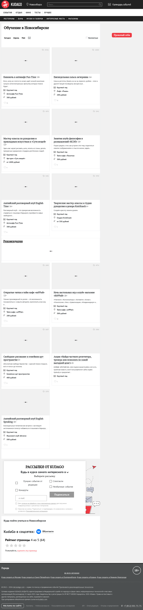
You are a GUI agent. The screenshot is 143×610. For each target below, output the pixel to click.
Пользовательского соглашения (36, 511)
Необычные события (63, 486)
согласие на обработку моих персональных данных (39, 503)
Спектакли (58, 481)
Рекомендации (13, 241)
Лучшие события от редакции (32, 483)
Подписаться (61, 494)
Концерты (23, 490)
